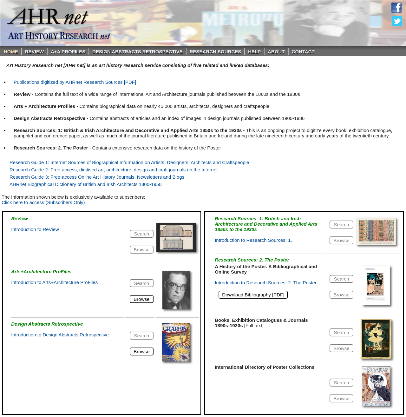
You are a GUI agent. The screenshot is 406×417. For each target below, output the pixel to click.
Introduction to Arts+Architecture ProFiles (54, 282)
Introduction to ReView (35, 229)
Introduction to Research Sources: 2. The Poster (266, 282)
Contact (303, 51)
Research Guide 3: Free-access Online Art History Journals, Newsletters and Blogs (97, 177)
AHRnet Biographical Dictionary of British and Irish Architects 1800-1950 (85, 184)
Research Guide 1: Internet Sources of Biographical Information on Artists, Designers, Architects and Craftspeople (129, 162)
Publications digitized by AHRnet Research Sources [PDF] (75, 82)
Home (11, 51)
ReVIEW (34, 51)
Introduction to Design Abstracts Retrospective (60, 334)
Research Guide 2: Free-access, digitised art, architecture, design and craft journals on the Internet (114, 169)
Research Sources (215, 51)
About (276, 51)
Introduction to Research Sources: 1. (253, 240)
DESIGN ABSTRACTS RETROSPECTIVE (137, 51)
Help (254, 51)
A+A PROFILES (68, 51)
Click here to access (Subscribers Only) (43, 202)
